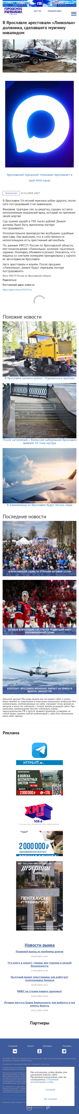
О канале (12, 1046)
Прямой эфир (55, 11)
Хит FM (37, 11)
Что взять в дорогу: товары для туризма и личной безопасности (40, 964)
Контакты (47, 1046)
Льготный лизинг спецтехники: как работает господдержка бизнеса (39, 978)
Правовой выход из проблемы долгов (39, 951)
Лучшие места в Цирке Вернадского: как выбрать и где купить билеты (39, 1004)
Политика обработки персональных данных (20, 1095)
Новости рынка (40, 945)
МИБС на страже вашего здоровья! (39, 991)
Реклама (67, 1046)
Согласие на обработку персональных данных (21, 1099)
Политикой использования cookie (44, 1080)
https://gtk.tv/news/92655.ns (17, 289)
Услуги (30, 1046)
